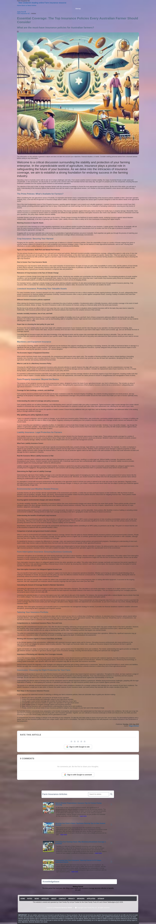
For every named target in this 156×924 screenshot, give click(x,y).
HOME (22, 899)
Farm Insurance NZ (23, 13)
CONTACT (62, 899)
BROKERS (80, 899)
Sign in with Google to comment (78, 775)
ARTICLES (45, 899)
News (29, 5)
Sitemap (78, 9)
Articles (33, 5)
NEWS (37, 899)
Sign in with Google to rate (78, 747)
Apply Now (20, 12)
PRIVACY (71, 899)
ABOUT (53, 899)
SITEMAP (101, 899)
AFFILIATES (91, 899)
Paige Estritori (134, 726)
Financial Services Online (63, 908)
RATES (29, 899)
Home (19, 5)
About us (24, 5)
